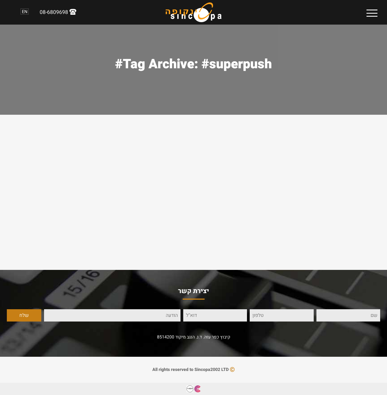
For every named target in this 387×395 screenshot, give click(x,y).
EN (24, 11)
